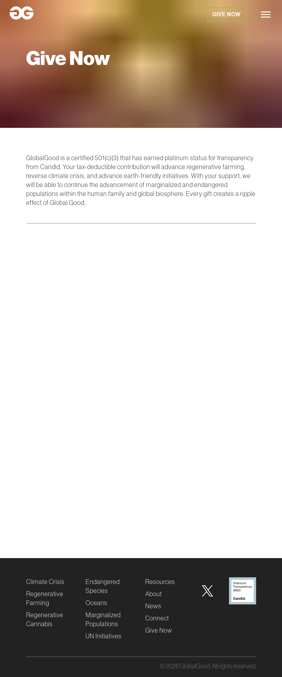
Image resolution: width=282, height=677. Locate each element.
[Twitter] (207, 590)
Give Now (226, 14)
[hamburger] (265, 14)
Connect (157, 618)
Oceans (96, 603)
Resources (160, 582)
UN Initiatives (104, 636)
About (153, 594)
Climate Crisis (45, 582)
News (153, 606)
